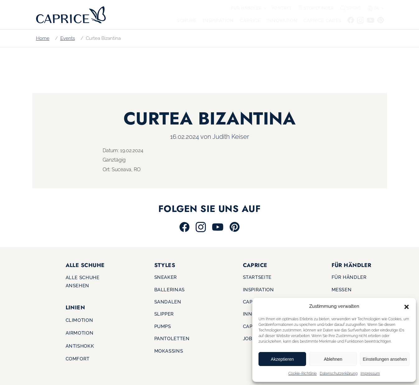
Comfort (78, 358)
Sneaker (165, 277)
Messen (342, 289)
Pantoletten (172, 338)
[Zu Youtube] (370, 20)
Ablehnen (333, 359)
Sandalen (167, 301)
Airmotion (80, 333)
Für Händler (246, 8)
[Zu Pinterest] (380, 20)
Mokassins (168, 351)
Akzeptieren (282, 359)
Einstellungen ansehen (385, 359)
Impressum (370, 373)
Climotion (79, 320)
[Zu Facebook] (351, 20)
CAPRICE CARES (322, 20)
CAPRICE (250, 20)
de (374, 8)
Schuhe (187, 20)
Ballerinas (169, 289)
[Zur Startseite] (69, 14)
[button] (406, 306)
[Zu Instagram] (360, 20)
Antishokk (80, 346)
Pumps (162, 326)
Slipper (164, 314)
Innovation (282, 20)
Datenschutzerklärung (338, 373)
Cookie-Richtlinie (302, 373)
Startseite (257, 277)
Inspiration (218, 20)
